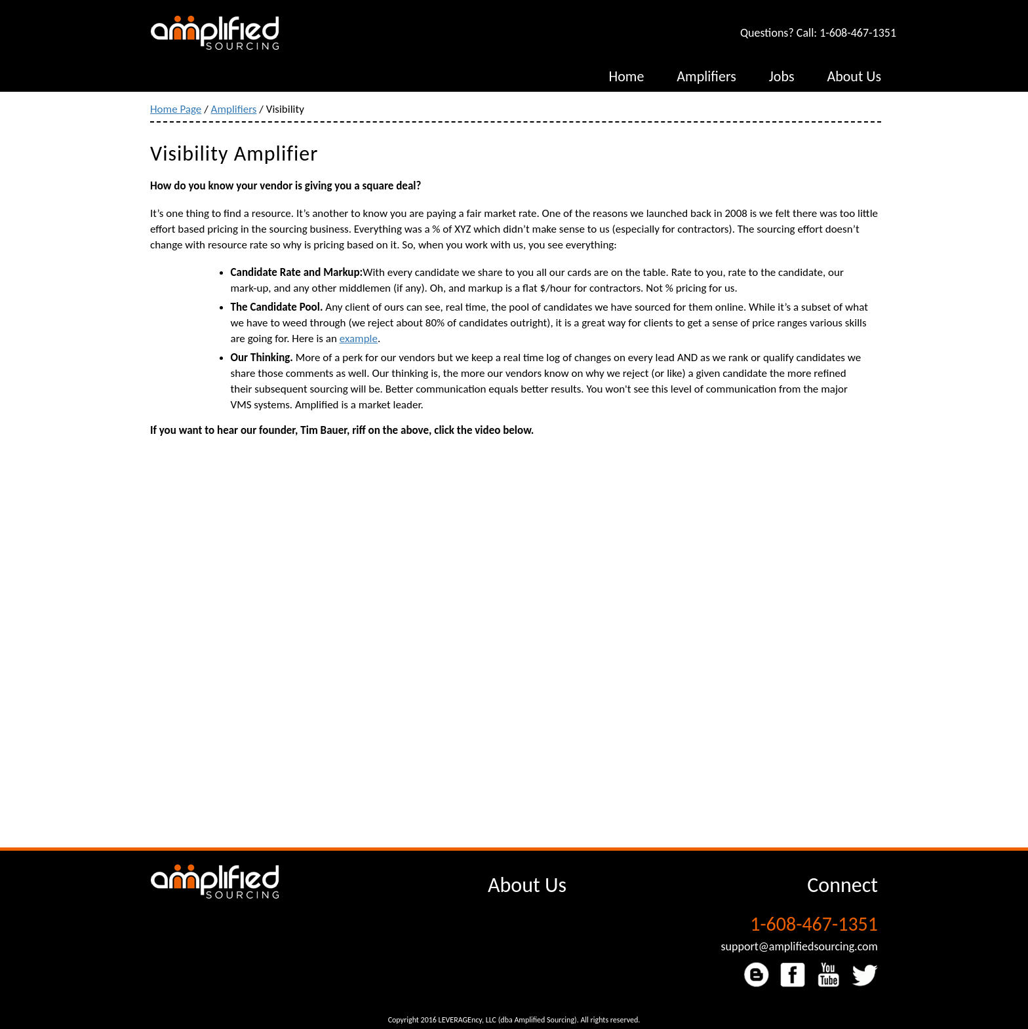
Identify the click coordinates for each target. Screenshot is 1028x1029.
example (359, 338)
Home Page (175, 109)
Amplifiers (234, 109)
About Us (527, 885)
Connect (842, 885)
